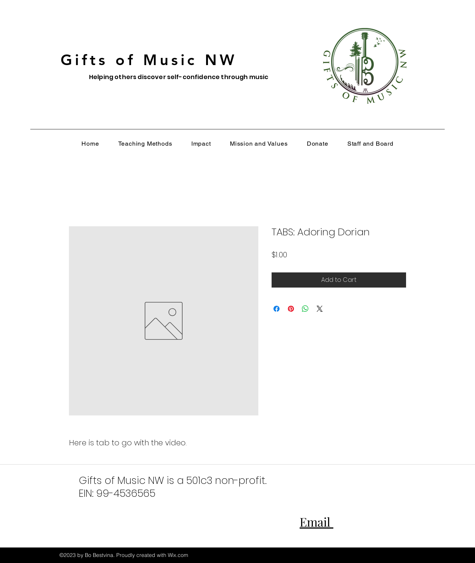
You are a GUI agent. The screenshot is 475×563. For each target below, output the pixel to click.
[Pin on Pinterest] (290, 308)
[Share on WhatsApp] (305, 308)
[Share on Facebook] (276, 308)
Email (316, 521)
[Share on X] (319, 308)
